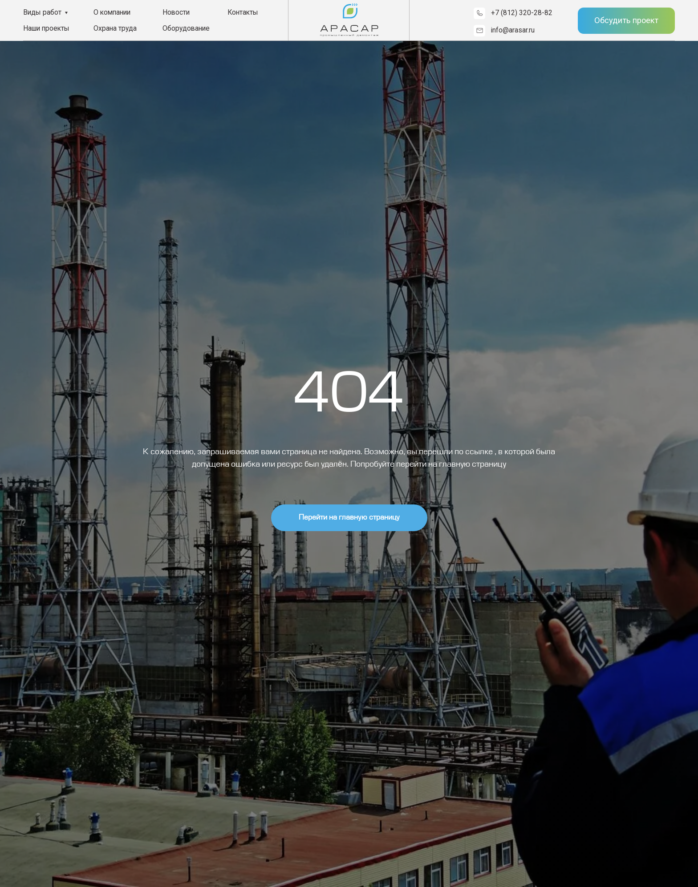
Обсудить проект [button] (626, 20)
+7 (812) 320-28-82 (521, 12)
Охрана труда (115, 28)
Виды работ (42, 12)
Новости (176, 12)
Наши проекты (46, 28)
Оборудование (186, 28)
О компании (111, 12)
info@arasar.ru (513, 30)
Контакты (242, 12)
